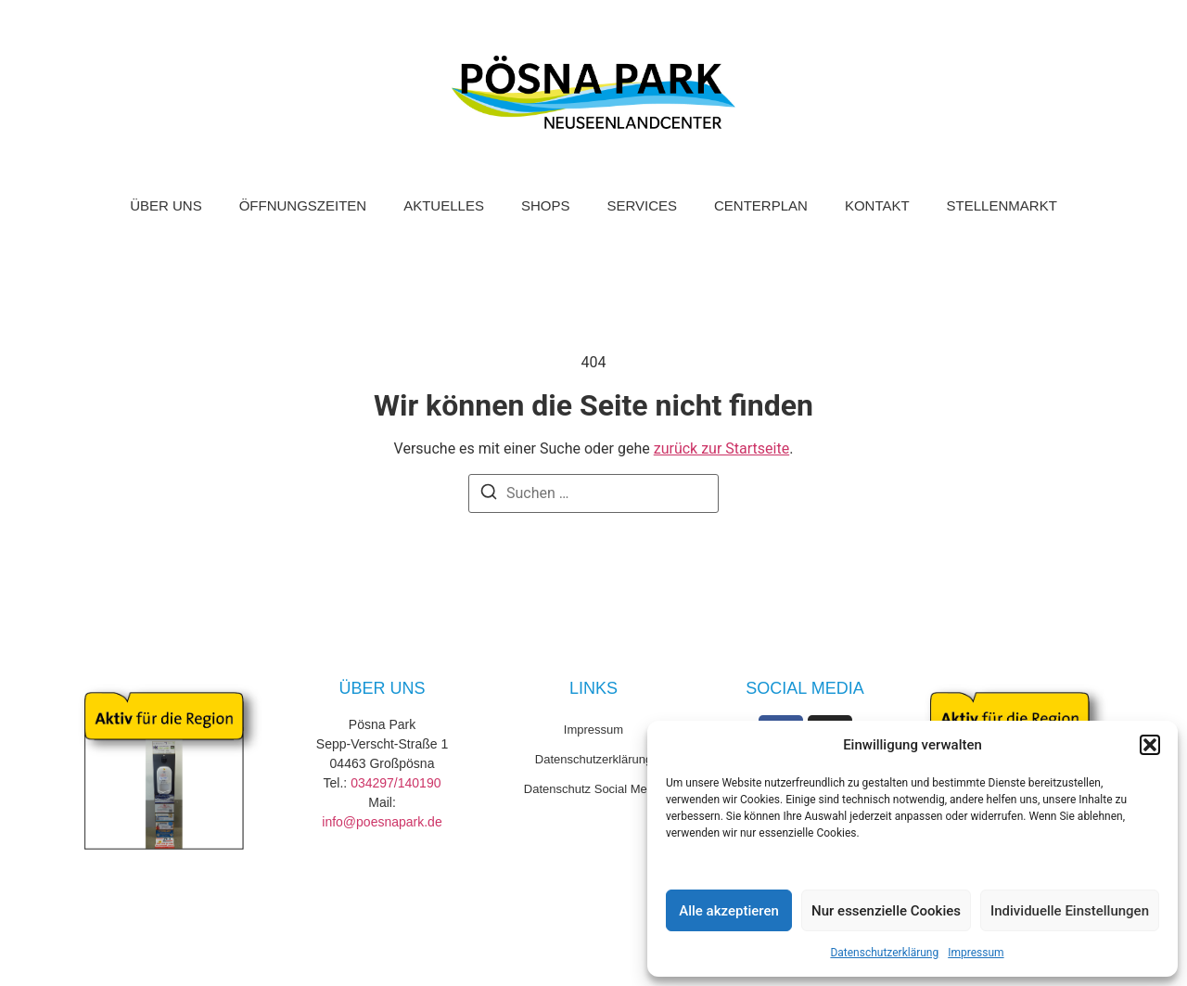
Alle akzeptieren (729, 911)
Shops (545, 205)
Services (641, 205)
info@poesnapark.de (381, 821)
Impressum (975, 952)
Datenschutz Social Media (593, 789)
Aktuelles (443, 205)
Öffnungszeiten (303, 205)
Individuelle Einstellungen (1069, 911)
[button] (1150, 745)
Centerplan (761, 205)
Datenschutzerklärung (884, 952)
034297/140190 (395, 782)
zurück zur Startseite (721, 448)
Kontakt (877, 205)
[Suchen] (489, 495)
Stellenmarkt (1002, 205)
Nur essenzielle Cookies (886, 911)
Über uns (166, 205)
